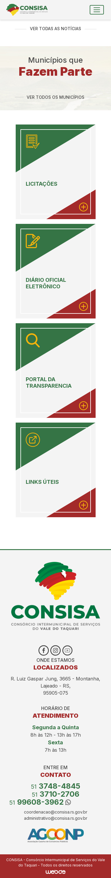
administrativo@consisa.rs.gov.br (55, 818)
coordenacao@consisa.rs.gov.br (55, 811)
